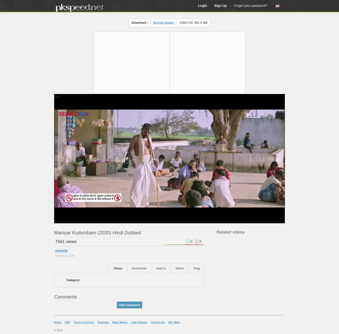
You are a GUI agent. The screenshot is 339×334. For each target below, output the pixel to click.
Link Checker (139, 322)
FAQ (67, 322)
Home (57, 322)
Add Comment (129, 305)
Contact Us (158, 322)
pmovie (61, 250)
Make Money (120, 322)
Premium (103, 322)
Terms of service (84, 322)
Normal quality (163, 22)
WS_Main (174, 322)
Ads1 (57, 96)
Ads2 (177, 204)
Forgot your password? (250, 6)
